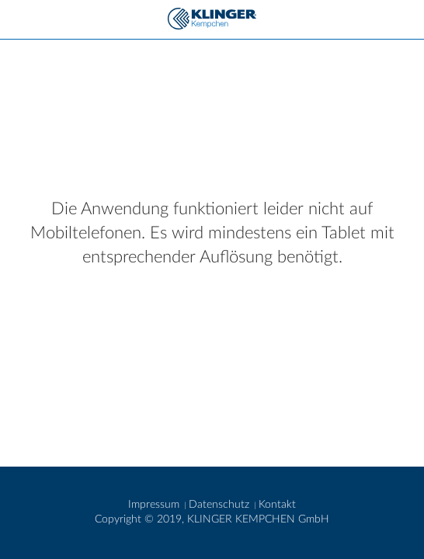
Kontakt (277, 504)
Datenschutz (220, 504)
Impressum (155, 504)
